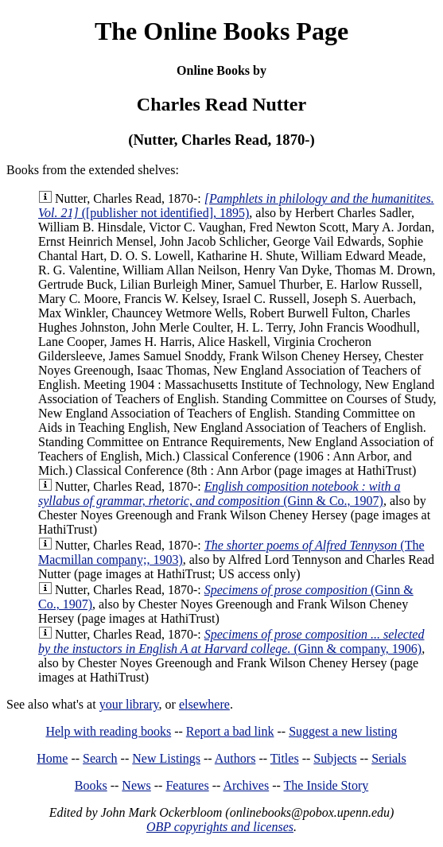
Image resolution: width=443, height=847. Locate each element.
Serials (388, 758)
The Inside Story (326, 785)
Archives (246, 785)
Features (186, 785)
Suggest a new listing (343, 731)
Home (52, 758)
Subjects (334, 758)
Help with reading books (108, 731)
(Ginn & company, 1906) (231, 641)
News (136, 785)
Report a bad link (230, 731)
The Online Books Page (221, 31)
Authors (235, 758)
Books (91, 785)
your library (129, 704)
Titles (284, 758)
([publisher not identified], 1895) (236, 206)
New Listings (166, 758)
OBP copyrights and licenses (219, 826)
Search (100, 758)
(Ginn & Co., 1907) (219, 493)
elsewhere (204, 704)
